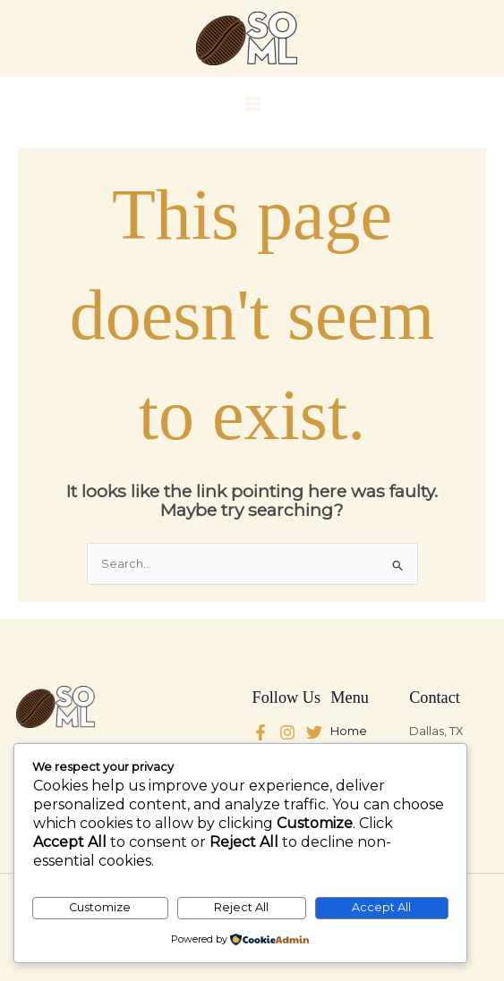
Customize (100, 907)
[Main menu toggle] (252, 104)
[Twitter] (287, 732)
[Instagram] (314, 732)
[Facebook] (260, 732)
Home (348, 731)
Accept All (381, 907)
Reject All (241, 907)
